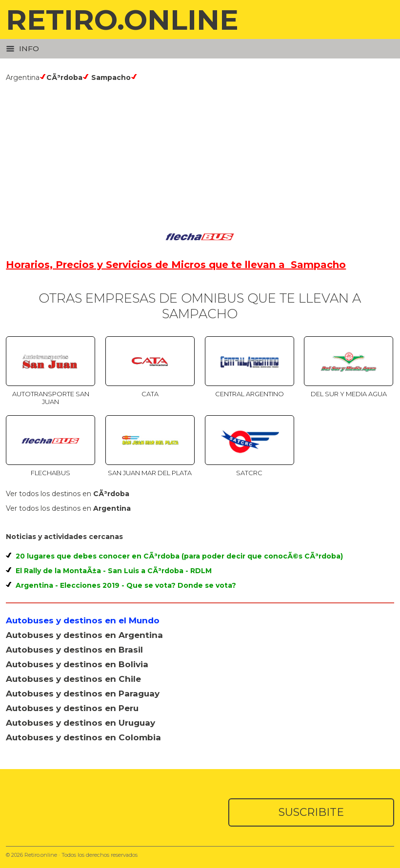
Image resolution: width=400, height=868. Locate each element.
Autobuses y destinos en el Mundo (83, 620)
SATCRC (249, 473)
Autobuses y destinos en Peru (72, 708)
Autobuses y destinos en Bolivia (77, 664)
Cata (150, 394)
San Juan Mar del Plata (150, 473)
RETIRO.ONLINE (122, 19)
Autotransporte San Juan (50, 397)
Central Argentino (249, 394)
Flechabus (50, 473)
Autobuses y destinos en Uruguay (80, 723)
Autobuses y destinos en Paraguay (83, 693)
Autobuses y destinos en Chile (73, 679)
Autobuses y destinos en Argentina (84, 635)
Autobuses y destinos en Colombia (83, 737)
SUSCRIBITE (311, 812)
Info (22, 48)
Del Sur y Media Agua (349, 394)
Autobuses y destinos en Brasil (74, 650)
